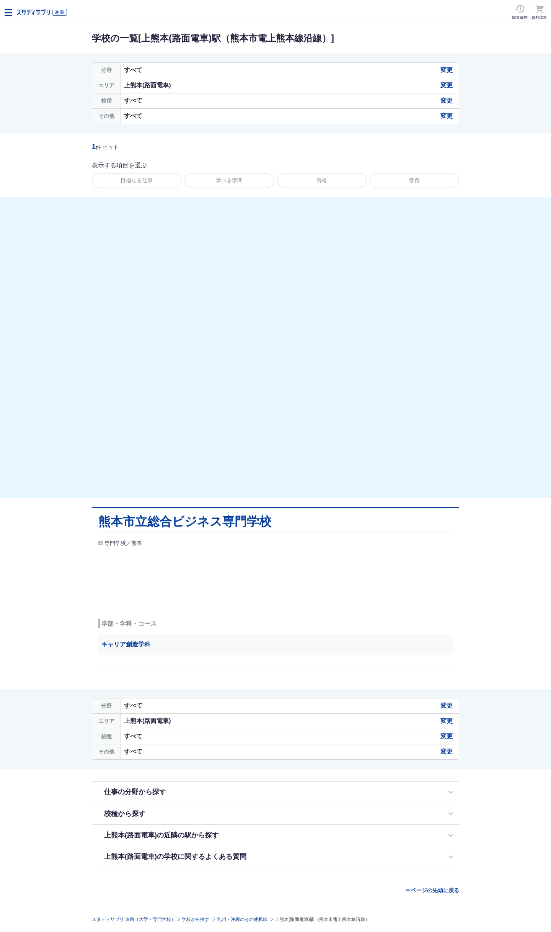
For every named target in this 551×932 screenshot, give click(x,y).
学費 (414, 180)
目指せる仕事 (137, 180)
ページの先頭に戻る (435, 890)
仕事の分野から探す (135, 792)
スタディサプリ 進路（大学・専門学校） (134, 919)
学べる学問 (229, 180)
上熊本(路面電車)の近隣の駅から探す (161, 835)
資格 (321, 180)
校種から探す (124, 814)
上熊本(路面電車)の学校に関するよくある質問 (175, 856)
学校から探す (195, 919)
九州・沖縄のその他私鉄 (242, 919)
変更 (446, 70)
